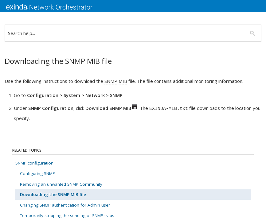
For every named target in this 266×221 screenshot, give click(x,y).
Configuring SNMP (37, 173)
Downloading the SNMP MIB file (53, 194)
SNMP (110, 81)
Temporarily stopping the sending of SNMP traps (67, 215)
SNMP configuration (34, 163)
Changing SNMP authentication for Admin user (65, 205)
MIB (123, 81)
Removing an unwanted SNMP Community (61, 184)
